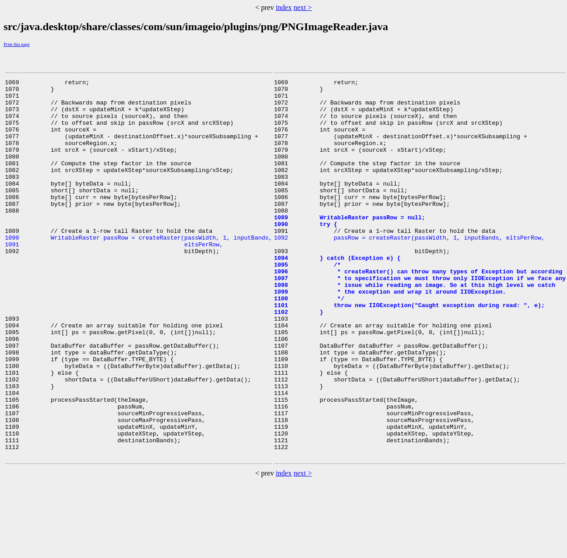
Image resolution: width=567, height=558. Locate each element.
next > (302, 7)
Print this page (17, 44)
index (284, 7)
